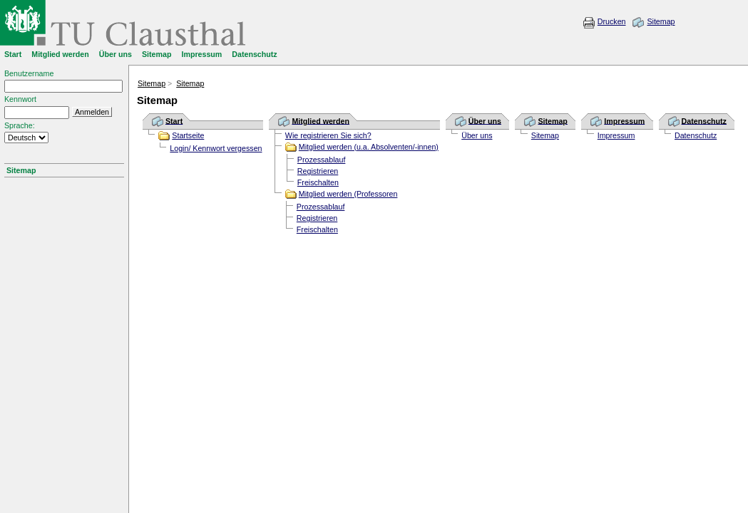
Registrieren (317, 171)
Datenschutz (696, 135)
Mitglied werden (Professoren (348, 194)
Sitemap (661, 21)
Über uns (476, 135)
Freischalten (318, 182)
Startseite (188, 135)
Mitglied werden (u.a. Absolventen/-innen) (369, 146)
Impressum (616, 135)
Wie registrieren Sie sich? (328, 135)
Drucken (612, 21)
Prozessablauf (321, 159)
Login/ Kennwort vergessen (216, 148)
